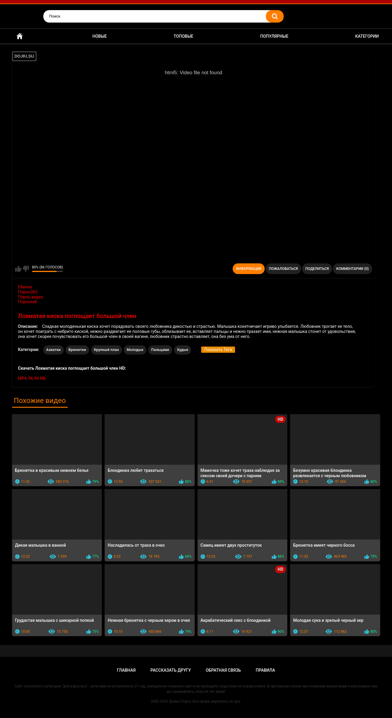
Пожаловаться (283, 269)
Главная (19, 36)
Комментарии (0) (352, 269)
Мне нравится (18, 269)
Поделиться (317, 269)
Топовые (183, 36)
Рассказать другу (170, 670)
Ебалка (25, 286)
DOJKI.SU (24, 56)
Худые (182, 350)
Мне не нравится (26, 269)
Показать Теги (218, 349)
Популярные (274, 36)
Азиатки (53, 350)
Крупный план (106, 350)
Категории (367, 36)
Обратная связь (223, 670)
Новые (100, 36)
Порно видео (30, 297)
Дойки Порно (180, 701)
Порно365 (28, 292)
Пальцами (160, 350)
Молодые (135, 350)
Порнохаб (27, 301)
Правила (265, 670)
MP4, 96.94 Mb (32, 378)
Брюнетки (77, 350)
